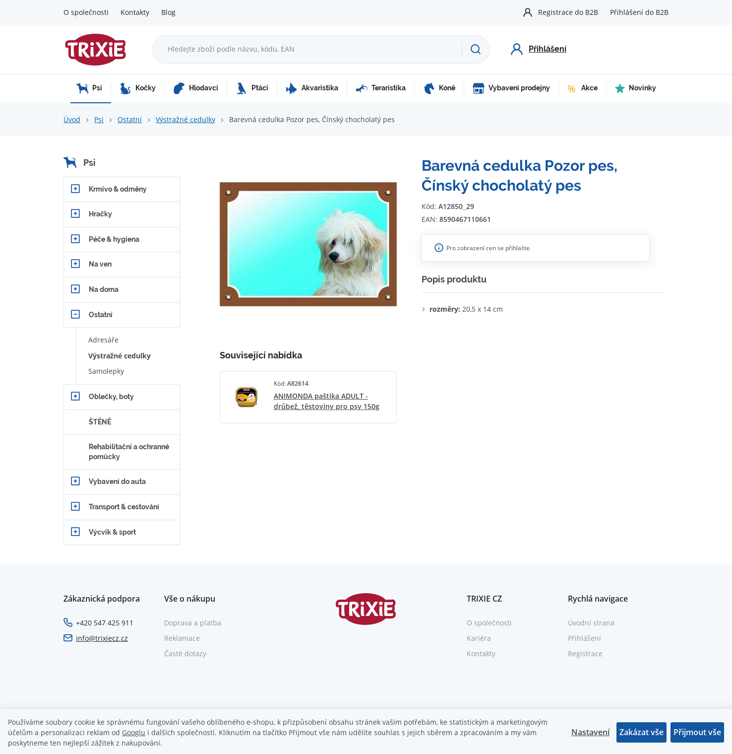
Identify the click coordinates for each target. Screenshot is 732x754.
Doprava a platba (192, 622)
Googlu (133, 732)
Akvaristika (312, 88)
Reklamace (182, 638)
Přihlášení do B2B (639, 12)
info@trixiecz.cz (102, 638)
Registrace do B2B (568, 12)
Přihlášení (584, 638)
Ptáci (252, 88)
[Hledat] (475, 49)
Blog (168, 12)
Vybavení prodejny (511, 88)
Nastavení (590, 732)
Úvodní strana (591, 622)
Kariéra (479, 638)
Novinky (635, 88)
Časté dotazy (185, 653)
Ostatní (130, 119)
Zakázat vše (641, 732)
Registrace (585, 653)
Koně (439, 88)
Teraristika (381, 88)
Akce (582, 88)
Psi (89, 88)
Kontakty (135, 12)
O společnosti (86, 12)
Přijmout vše (697, 732)
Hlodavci (195, 88)
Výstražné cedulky (185, 119)
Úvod (71, 119)
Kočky (138, 88)
